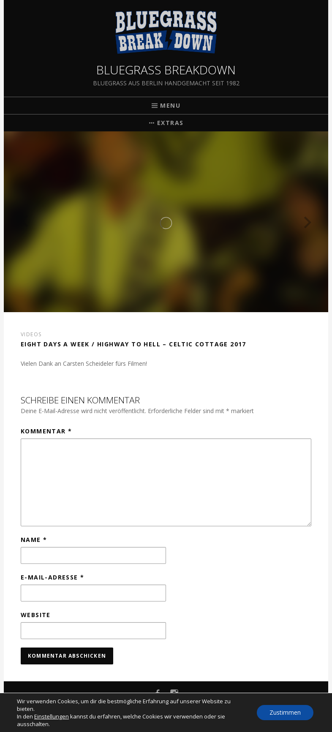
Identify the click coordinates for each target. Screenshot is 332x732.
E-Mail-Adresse (52, 577)
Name (34, 540)
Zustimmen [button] (285, 712)
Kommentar (46, 431)
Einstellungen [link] (51, 716)
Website (36, 615)
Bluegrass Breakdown (166, 70)
